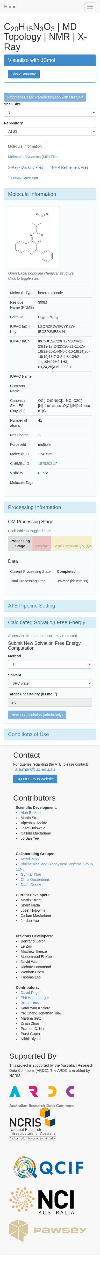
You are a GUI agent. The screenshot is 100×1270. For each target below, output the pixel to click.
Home (10, 6)
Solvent (14, 675)
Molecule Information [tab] (25, 146)
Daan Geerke (31, 885)
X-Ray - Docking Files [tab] (25, 167)
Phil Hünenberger (35, 998)
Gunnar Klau (31, 874)
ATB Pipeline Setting (31, 606)
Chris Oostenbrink (35, 879)
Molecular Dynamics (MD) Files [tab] (33, 157)
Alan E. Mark (31, 813)
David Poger (31, 993)
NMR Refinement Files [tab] (70, 167)
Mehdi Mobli (30, 859)
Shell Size (12, 104)
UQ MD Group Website (35, 779)
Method (14, 656)
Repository (13, 123)
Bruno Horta (30, 1003)
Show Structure (23, 74)
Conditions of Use (28, 734)
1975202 (47, 463)
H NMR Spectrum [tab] (23, 177)
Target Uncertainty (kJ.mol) (32, 694)
